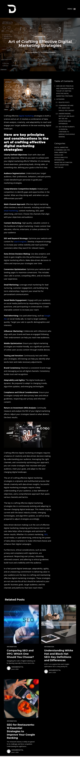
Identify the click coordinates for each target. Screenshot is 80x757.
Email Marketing (60, 152)
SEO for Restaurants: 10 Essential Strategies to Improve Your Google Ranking (67, 132)
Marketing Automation (63, 162)
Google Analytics (61, 157)
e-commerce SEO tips (62, 150)
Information (40, 36)
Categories (60, 99)
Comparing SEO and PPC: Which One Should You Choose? (66, 107)
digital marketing (26, 116)
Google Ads (58, 155)
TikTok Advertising (61, 165)
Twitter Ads (58, 167)
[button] (71, 9)
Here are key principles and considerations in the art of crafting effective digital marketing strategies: (64, 91)
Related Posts (64, 102)
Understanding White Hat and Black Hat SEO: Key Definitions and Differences (66, 118)
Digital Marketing (61, 147)
